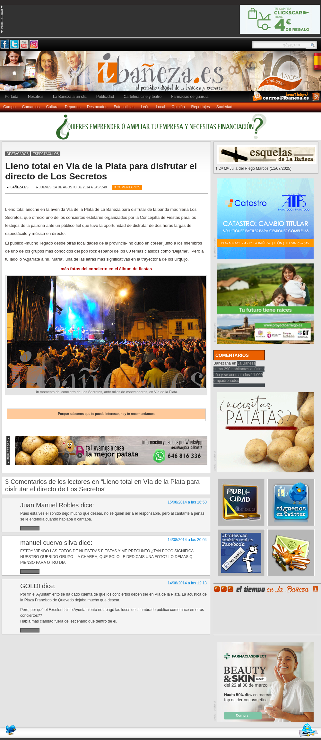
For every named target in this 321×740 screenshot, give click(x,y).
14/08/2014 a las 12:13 (187, 583)
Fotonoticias (124, 107)
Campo (9, 107)
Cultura (52, 107)
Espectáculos (46, 154)
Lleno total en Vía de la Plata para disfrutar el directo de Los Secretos (101, 171)
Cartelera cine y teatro (142, 96)
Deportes (73, 107)
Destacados (97, 107)
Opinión (178, 107)
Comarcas (31, 107)
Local (160, 107)
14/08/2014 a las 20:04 (187, 540)
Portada (11, 96)
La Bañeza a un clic (70, 96)
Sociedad (224, 107)
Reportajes (200, 107)
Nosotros (35, 96)
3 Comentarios (127, 187)
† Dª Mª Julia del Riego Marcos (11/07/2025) (253, 168)
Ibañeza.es (162, 74)
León (145, 107)
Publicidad (105, 96)
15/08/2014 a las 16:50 (187, 502)
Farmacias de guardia (189, 96)
